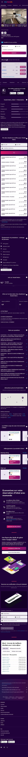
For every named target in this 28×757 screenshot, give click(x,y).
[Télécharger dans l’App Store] (20, 93)
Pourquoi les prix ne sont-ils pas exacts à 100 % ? (14, 692)
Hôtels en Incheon (6, 659)
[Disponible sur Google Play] (13, 93)
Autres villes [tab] (5, 648)
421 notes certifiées (12, 42)
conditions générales (20, 630)
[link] (14, 462)
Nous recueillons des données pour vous (14, 689)
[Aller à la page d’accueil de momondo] (8, 2)
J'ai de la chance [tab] (6, 651)
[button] (2, 2)
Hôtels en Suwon (5, 671)
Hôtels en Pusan (5, 657)
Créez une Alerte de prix (11, 519)
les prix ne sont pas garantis (6, 683)
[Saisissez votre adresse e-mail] (15, 620)
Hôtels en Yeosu (5, 669)
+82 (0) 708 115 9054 (6, 40)
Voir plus (25, 452)
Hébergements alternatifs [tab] (15, 648)
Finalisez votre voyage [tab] (16, 651)
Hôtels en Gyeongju (6, 666)
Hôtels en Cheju (5, 662)
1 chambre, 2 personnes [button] (7, 49)
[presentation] (20, 93)
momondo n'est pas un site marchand (14, 687)
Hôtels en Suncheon (6, 664)
